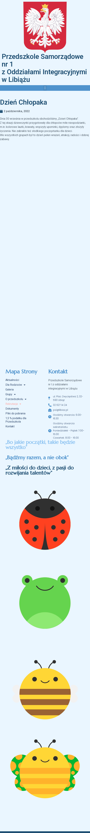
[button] (45, 88)
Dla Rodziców (15, 385)
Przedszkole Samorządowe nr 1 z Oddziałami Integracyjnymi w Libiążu (44, 68)
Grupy (10, 394)
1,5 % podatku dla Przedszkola (15, 420)
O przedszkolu (15, 399)
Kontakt (9, 426)
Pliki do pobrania (15, 413)
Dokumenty (12, 408)
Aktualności (12, 380)
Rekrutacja (13, 404)
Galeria (9, 389)
